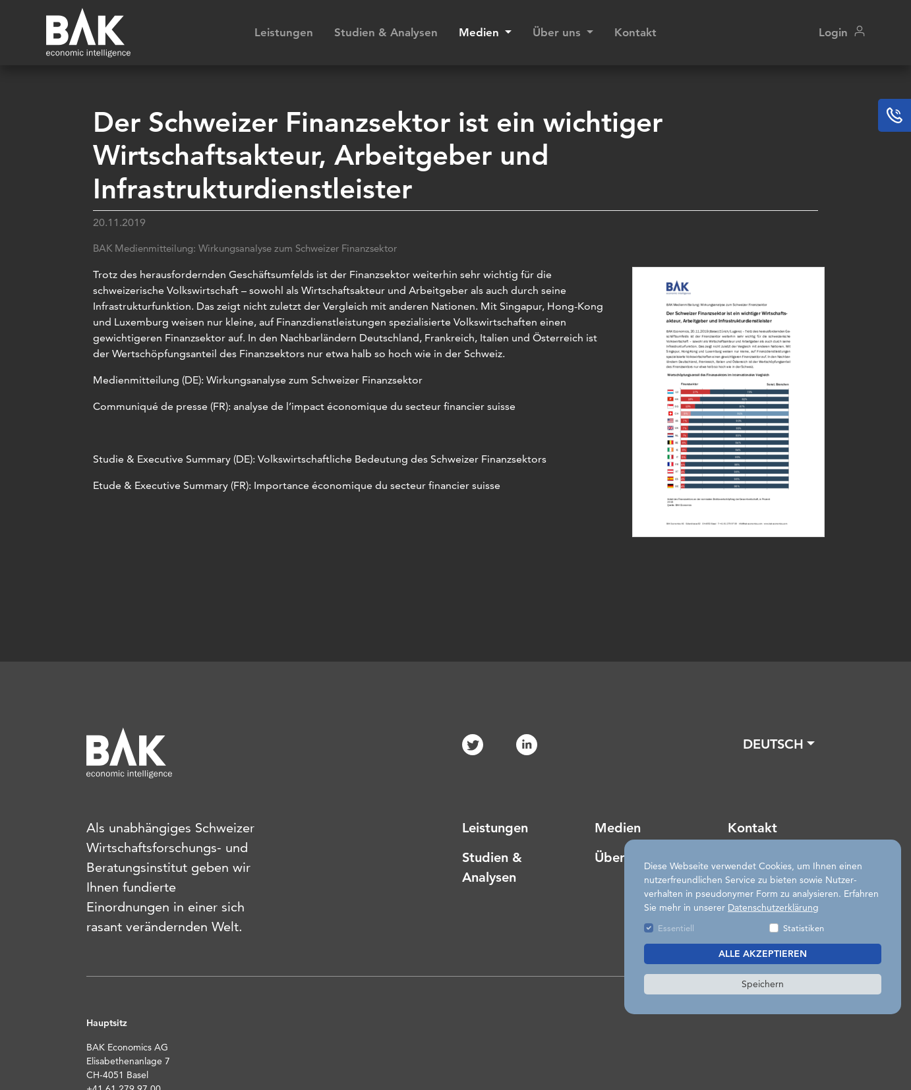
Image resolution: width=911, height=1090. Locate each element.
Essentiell (676, 928)
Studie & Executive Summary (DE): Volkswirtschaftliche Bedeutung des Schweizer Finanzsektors (319, 459)
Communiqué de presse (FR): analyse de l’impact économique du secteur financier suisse (304, 406)
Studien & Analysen (386, 32)
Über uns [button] (558, 32)
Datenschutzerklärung (773, 907)
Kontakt (635, 32)
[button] (779, 744)
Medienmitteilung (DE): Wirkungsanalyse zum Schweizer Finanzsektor (258, 380)
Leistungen (283, 32)
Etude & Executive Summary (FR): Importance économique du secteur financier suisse (296, 485)
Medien (618, 828)
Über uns (622, 857)
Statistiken (803, 928)
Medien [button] (480, 32)
